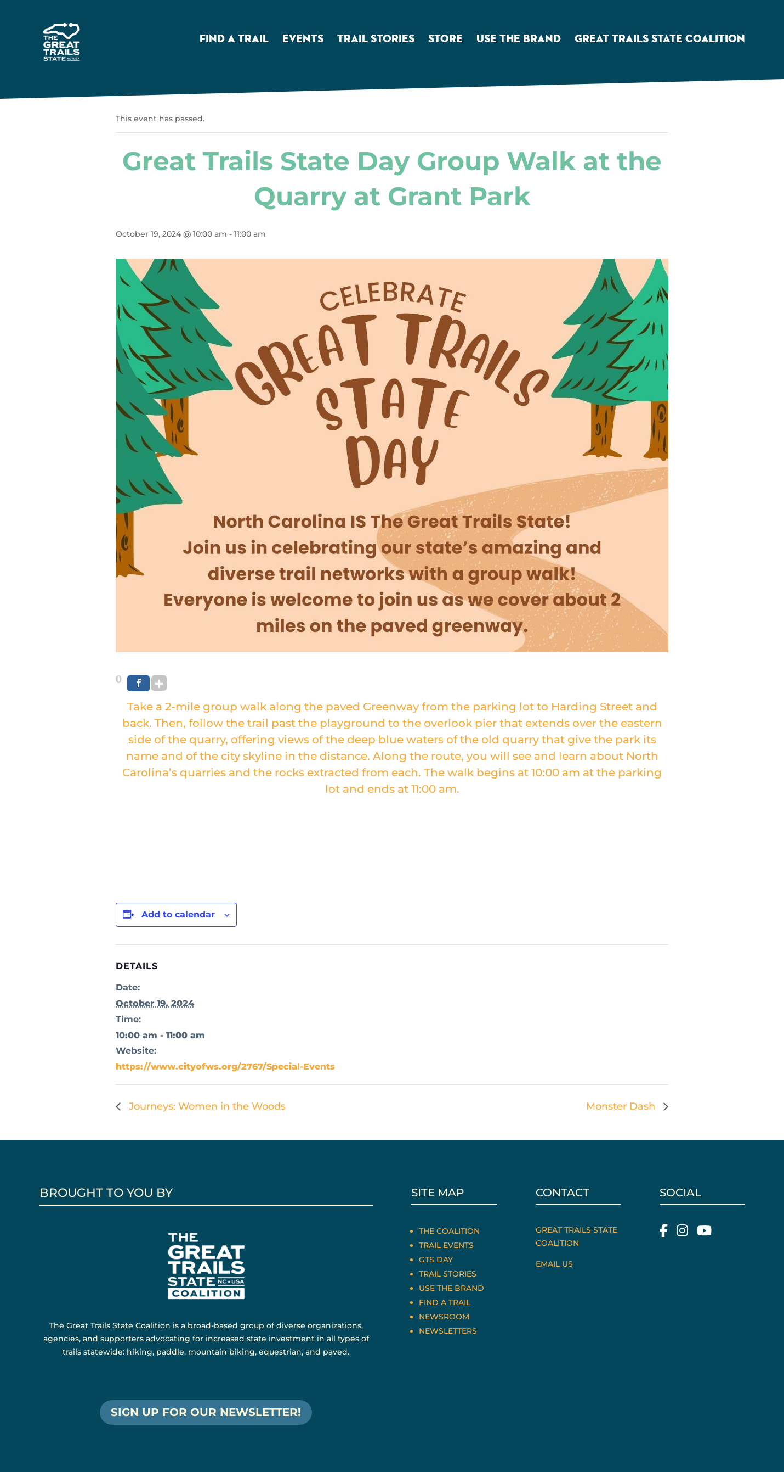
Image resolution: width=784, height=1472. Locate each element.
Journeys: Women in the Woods (206, 1106)
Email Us (554, 1264)
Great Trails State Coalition (660, 40)
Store (445, 40)
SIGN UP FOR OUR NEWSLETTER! (206, 1412)
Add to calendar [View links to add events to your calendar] (178, 914)
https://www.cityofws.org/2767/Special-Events (225, 1066)
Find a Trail (234, 40)
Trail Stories (375, 40)
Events (302, 40)
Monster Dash (622, 1106)
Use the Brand (518, 40)
